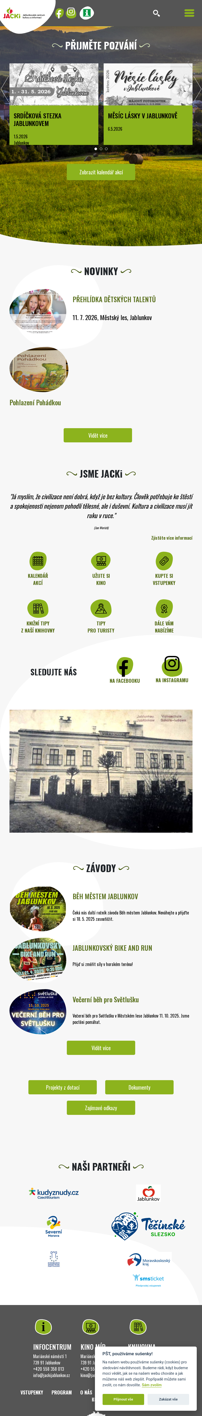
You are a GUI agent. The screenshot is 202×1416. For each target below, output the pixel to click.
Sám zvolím (151, 1385)
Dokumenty (139, 1087)
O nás (86, 1392)
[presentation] (5, 90)
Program (62, 1392)
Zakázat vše (168, 1399)
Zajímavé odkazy (101, 1108)
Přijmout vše (123, 1399)
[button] (95, 149)
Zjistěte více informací (172, 538)
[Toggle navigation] (189, 13)
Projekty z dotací (62, 1087)
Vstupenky (32, 1392)
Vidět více (98, 435)
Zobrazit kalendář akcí (101, 172)
